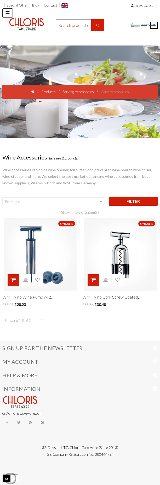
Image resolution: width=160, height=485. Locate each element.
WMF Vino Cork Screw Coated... (111, 296)
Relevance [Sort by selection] (54, 201)
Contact (50, 5)
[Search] (80, 25)
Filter (133, 201)
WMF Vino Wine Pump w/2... (27, 296)
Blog (35, 5)
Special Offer (17, 5)
